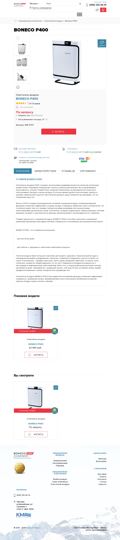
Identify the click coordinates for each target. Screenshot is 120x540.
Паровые (60, 466)
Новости (102, 484)
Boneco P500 (35, 344)
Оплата (103, 476)
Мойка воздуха (60, 479)
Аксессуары (100, 453)
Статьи (103, 482)
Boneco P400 (35, 423)
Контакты (102, 479)
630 (93, 152)
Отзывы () (68, 171)
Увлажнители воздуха (60, 454)
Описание (22, 171)
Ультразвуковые (60, 463)
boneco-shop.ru (33, 528)
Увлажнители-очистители (60, 473)
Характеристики (45, 171)
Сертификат (88, 171)
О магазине (100, 469)
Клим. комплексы (60, 482)
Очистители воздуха (60, 484)
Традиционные (60, 460)
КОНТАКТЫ (21, 490)
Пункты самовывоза (41, 8)
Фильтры (102, 459)
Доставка (102, 474)
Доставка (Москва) (27, 149)
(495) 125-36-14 (97, 4)
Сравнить (101, 46)
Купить (59, 131)
